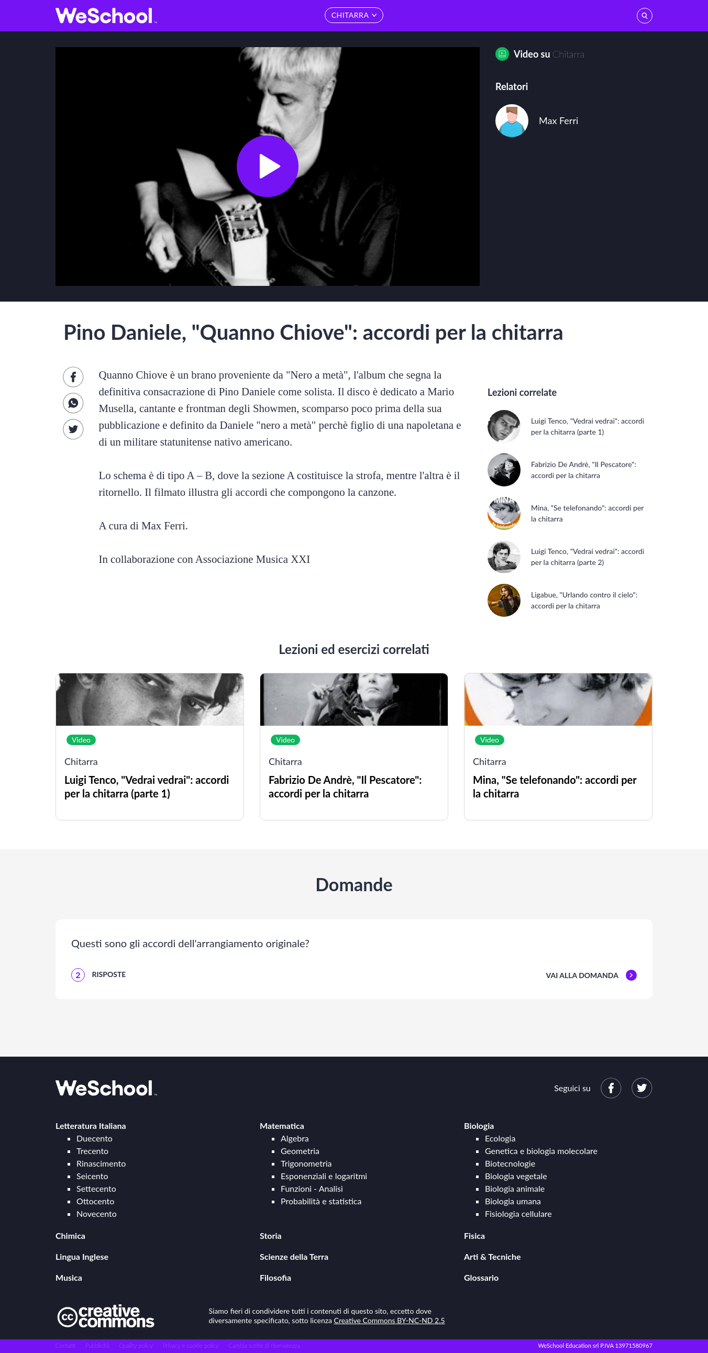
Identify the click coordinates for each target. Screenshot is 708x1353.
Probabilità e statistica (321, 1201)
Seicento (92, 1176)
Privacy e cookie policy (191, 1345)
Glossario (481, 1277)
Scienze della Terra (294, 1256)
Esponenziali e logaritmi (324, 1176)
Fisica (474, 1235)
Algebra (295, 1138)
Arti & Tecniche (492, 1256)
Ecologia (500, 1138)
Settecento (96, 1188)
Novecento (96, 1213)
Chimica (70, 1235)
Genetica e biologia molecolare (541, 1151)
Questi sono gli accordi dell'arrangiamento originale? (190, 943)
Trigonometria (306, 1163)
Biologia (479, 1125)
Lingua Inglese (82, 1256)
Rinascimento (101, 1163)
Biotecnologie (510, 1163)
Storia (271, 1235)
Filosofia (275, 1277)
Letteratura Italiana (91, 1125)
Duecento (94, 1138)
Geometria (300, 1151)
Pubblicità (97, 1345)
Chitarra (568, 54)
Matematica (282, 1125)
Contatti (65, 1345)
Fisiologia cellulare (518, 1213)
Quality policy (135, 1345)
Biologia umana (513, 1201)
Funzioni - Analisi (312, 1188)
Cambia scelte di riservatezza (264, 1345)
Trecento (92, 1151)
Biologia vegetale (516, 1176)
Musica (69, 1277)
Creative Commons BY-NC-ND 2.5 (389, 1320)
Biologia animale (515, 1188)
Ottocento (95, 1201)
